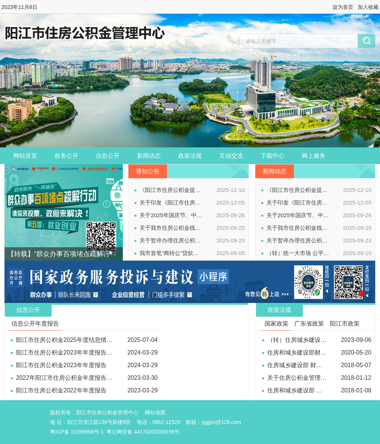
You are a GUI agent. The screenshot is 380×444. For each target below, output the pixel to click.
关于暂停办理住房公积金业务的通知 (171, 240)
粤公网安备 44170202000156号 (143, 432)
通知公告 (148, 171)
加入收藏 (368, 7)
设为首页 (342, 7)
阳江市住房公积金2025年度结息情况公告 (70, 340)
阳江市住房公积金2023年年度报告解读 (67, 352)
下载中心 (272, 156)
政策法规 (190, 156)
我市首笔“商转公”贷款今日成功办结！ (171, 253)
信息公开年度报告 (35, 323)
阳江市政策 (345, 323)
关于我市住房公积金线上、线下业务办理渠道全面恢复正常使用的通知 (171, 228)
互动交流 (231, 156)
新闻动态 (149, 156)
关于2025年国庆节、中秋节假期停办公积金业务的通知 (171, 215)
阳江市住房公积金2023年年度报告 (61, 365)
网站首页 (25, 156)
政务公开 (66, 156)
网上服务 (313, 156)
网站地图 (155, 412)
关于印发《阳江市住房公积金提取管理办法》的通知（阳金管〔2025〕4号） (171, 202)
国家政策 (276, 323)
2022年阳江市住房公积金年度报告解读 (67, 378)
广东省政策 (309, 323)
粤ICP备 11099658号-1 (77, 432)
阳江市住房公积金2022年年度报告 (61, 390)
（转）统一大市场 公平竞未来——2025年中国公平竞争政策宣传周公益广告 (298, 253)
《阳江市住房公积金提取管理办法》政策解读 (171, 190)
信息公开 (107, 156)
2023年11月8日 (19, 7)
